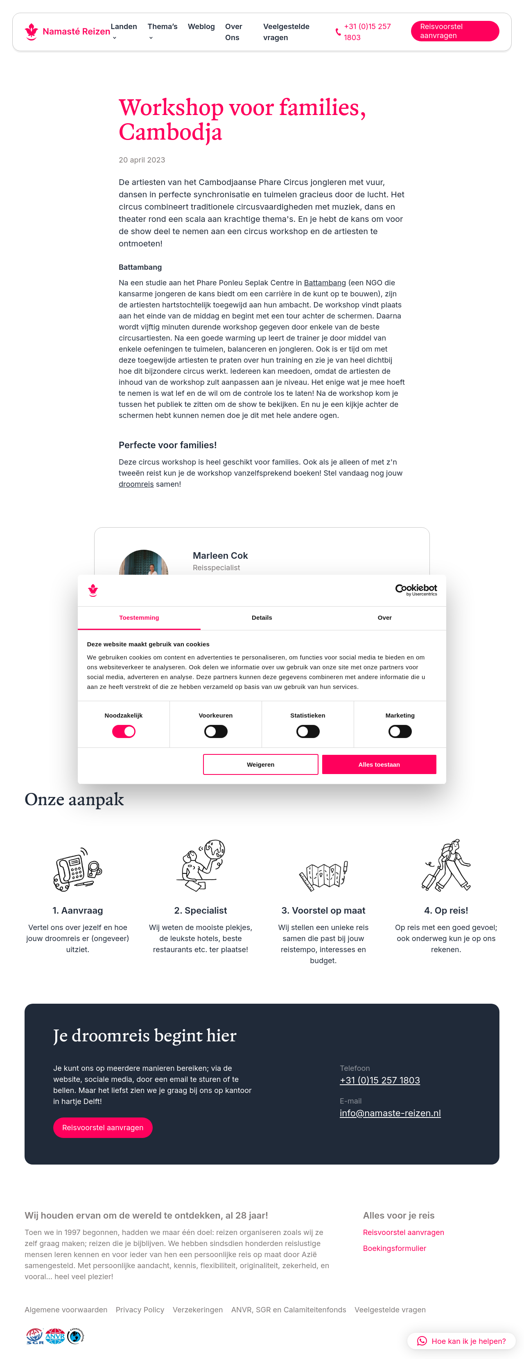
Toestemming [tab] (139, 617)
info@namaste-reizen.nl (390, 1113)
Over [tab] (385, 617)
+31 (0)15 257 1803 (380, 1080)
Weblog (201, 26)
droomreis (136, 484)
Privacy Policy (140, 1309)
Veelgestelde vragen (390, 1309)
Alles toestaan (379, 764)
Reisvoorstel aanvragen (103, 1127)
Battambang (325, 282)
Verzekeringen (198, 1309)
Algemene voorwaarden (66, 1309)
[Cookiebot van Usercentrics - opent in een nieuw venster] (401, 590)
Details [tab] (262, 617)
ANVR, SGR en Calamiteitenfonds (288, 1309)
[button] (461, 1341)
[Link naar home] (68, 32)
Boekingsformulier (395, 1248)
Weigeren (260, 764)
